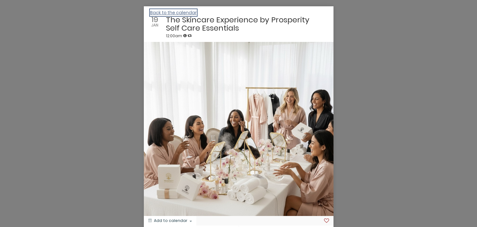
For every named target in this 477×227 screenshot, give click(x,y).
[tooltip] (185, 36)
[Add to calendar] (170, 220)
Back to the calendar (173, 12)
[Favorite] (326, 220)
